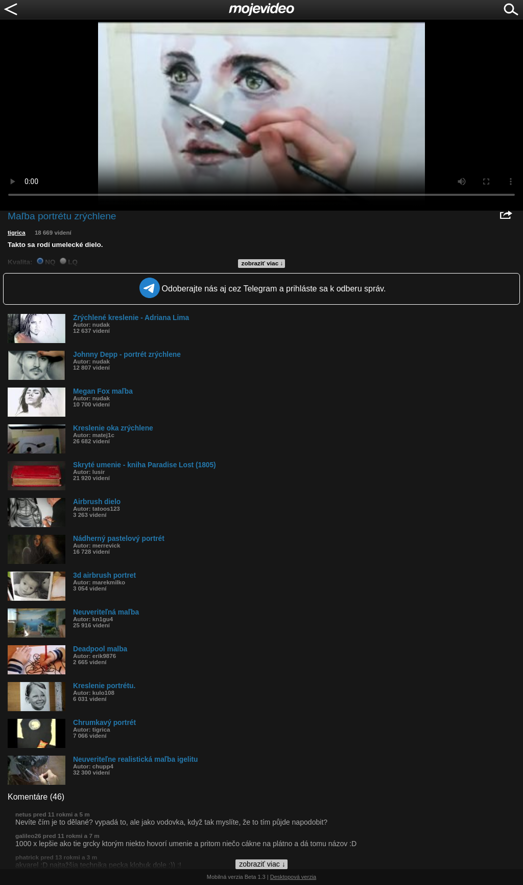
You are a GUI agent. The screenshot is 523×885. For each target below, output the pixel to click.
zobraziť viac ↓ (262, 263)
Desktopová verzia (293, 877)
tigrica (17, 233)
